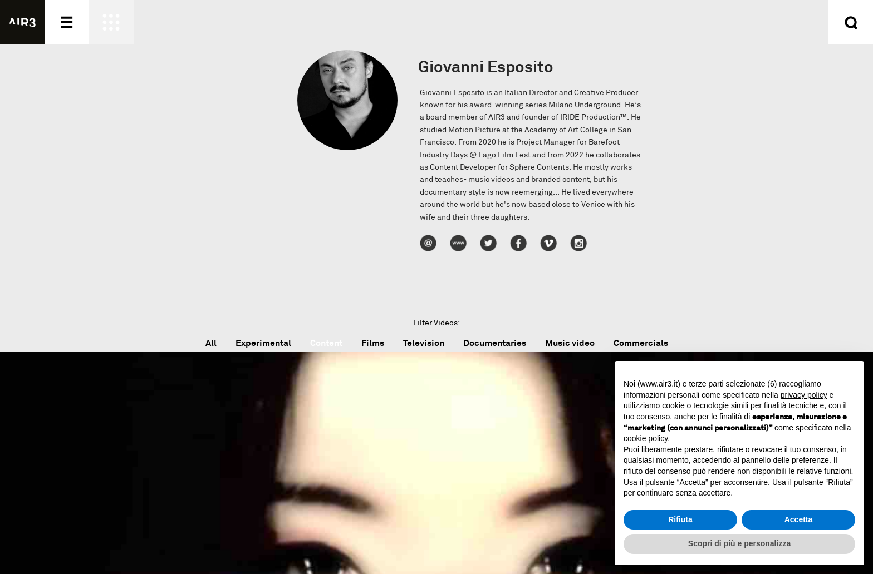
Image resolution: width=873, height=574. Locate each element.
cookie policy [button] (646, 438)
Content (326, 343)
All (211, 343)
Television (423, 343)
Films (372, 343)
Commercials (641, 343)
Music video (570, 343)
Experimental (263, 343)
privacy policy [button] (804, 394)
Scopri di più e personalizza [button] (739, 543)
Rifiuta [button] (680, 519)
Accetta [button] (798, 519)
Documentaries (494, 343)
